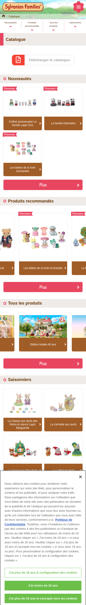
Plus (43, 185)
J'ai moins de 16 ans (43, 588)
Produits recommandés (32, 24)
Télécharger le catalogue (49, 60)
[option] (43, 244)
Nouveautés (10, 22)
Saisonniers (75, 22)
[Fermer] (80, 480)
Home (3, 15)
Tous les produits (53, 24)
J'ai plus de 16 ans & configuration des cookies (43, 575)
